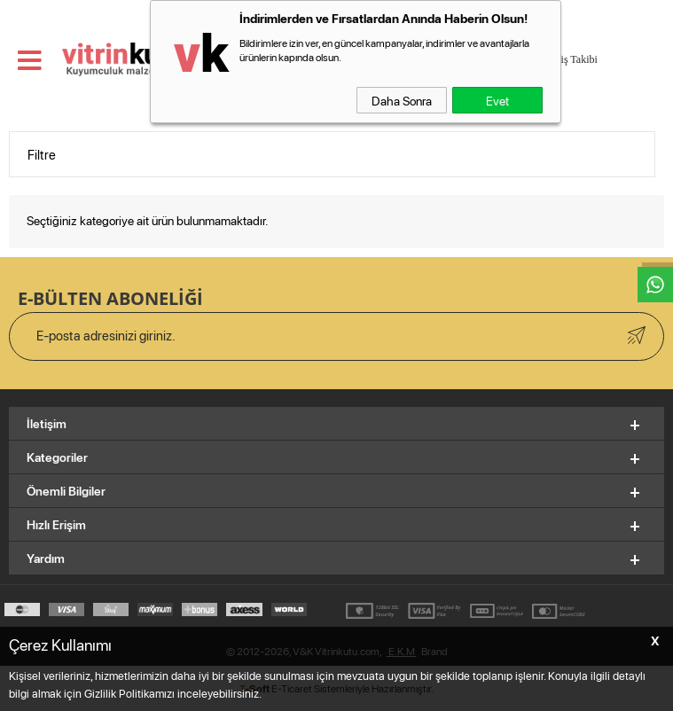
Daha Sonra (402, 100)
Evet (497, 100)
